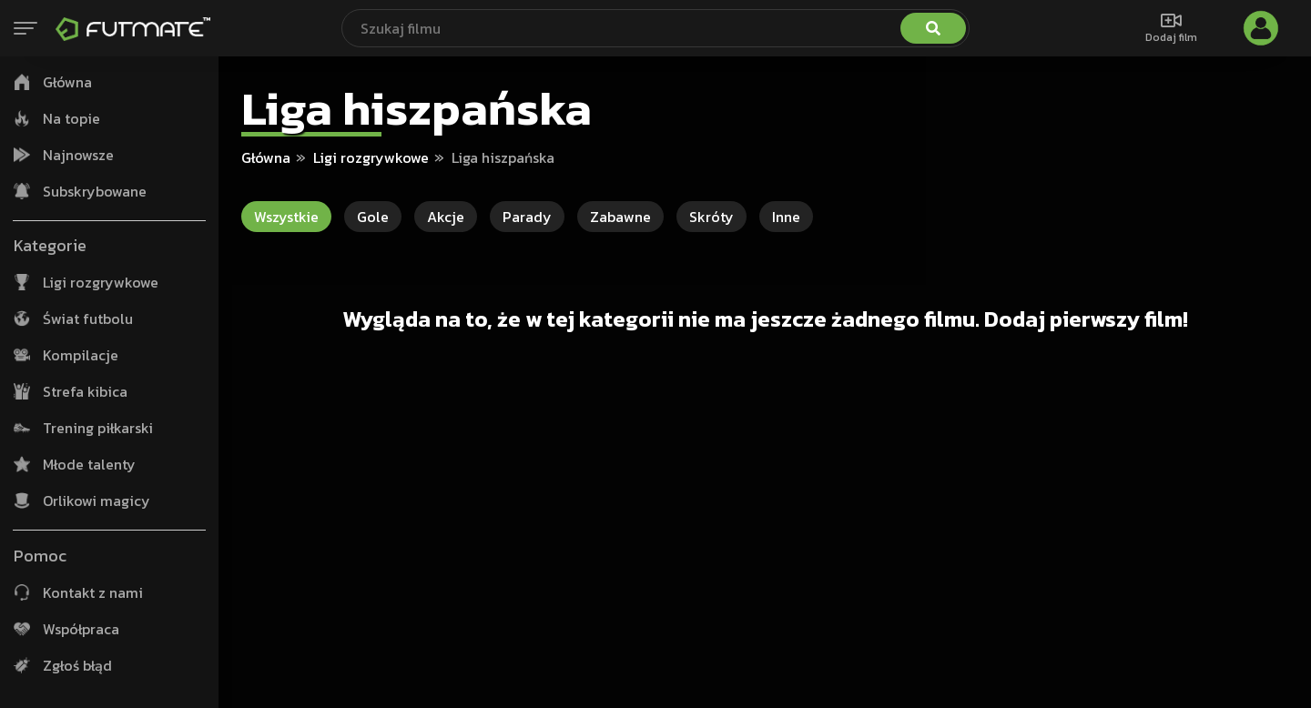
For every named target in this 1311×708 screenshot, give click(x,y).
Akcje (445, 217)
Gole (373, 217)
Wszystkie (286, 217)
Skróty (711, 217)
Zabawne (620, 217)
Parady (527, 217)
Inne (786, 217)
